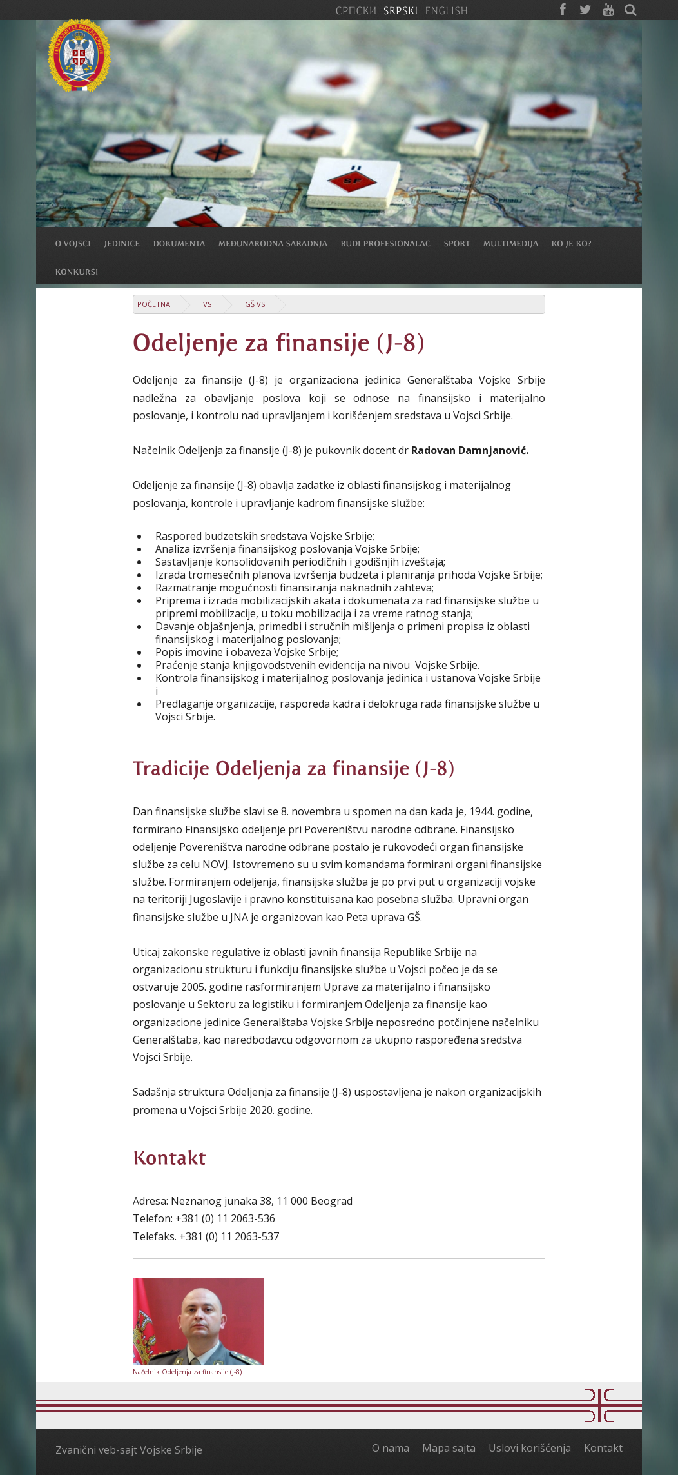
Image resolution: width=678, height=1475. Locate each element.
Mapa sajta (449, 1448)
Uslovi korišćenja (530, 1448)
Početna (153, 304)
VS (207, 304)
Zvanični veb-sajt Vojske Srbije (128, 1450)
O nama (390, 1448)
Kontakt (603, 1448)
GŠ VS (255, 304)
